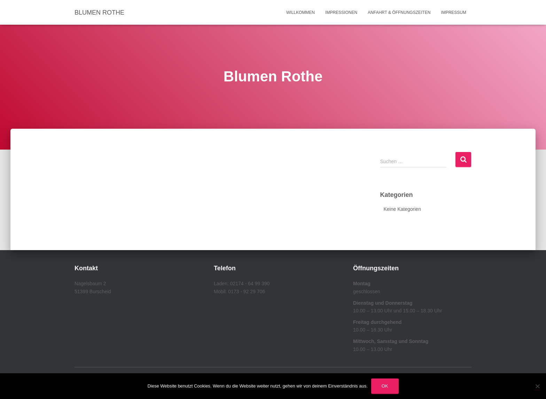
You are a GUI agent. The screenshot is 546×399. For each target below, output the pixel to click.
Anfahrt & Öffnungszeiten (399, 12)
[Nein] (537, 386)
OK (385, 386)
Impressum (453, 12)
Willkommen (300, 12)
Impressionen (341, 12)
